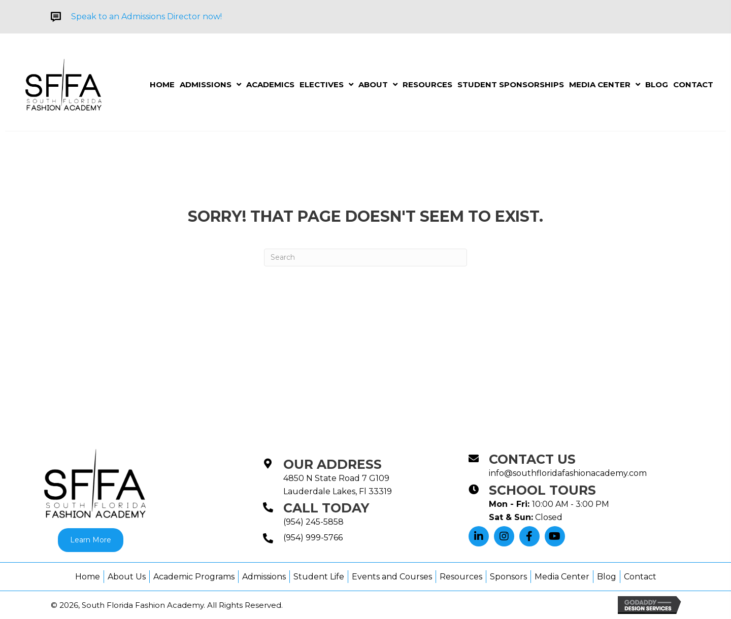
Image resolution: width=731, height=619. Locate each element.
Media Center (562, 576)
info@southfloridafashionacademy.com (568, 473)
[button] (479, 536)
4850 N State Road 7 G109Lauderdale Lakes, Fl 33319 (337, 484)
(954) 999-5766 (313, 537)
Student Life (318, 576)
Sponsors (508, 576)
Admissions (264, 576)
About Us (127, 576)
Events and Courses (392, 576)
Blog (606, 576)
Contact (640, 576)
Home (87, 576)
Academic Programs (194, 576)
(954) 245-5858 (313, 522)
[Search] (365, 257)
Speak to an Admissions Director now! (146, 16)
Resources (461, 576)
